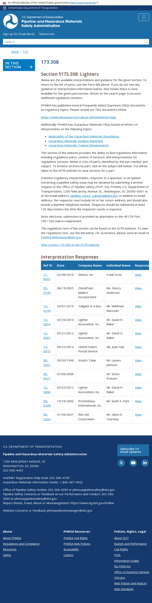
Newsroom (46, 34)
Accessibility (71, 549)
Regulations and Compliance (21, 544)
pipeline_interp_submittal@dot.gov (94, 196)
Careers (68, 555)
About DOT (121, 538)
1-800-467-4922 (71, 482)
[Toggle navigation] (144, 17)
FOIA (117, 555)
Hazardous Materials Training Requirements (78, 145)
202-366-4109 (59, 478)
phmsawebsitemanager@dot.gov (69, 510)
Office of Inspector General (131, 572)
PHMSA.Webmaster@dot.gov (61, 237)
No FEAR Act (122, 566)
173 (25, 52)
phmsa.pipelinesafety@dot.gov (94, 490)
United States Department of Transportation (33, 7)
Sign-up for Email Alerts (19, 34)
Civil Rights (121, 549)
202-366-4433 (13, 470)
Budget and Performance (130, 544)
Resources (9, 549)
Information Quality (126, 561)
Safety (7, 555)
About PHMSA (12, 538)
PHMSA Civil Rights (76, 538)
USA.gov (119, 577)
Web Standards (124, 589)
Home (15, 52)
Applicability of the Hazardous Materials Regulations (83, 136)
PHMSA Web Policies (77, 544)
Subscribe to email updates (130, 450)
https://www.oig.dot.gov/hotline (92, 503)
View (138, 275)
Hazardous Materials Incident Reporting (75, 141)
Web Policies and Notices (130, 583)
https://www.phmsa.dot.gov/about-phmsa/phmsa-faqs (78, 117)
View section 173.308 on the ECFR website (70, 245)
